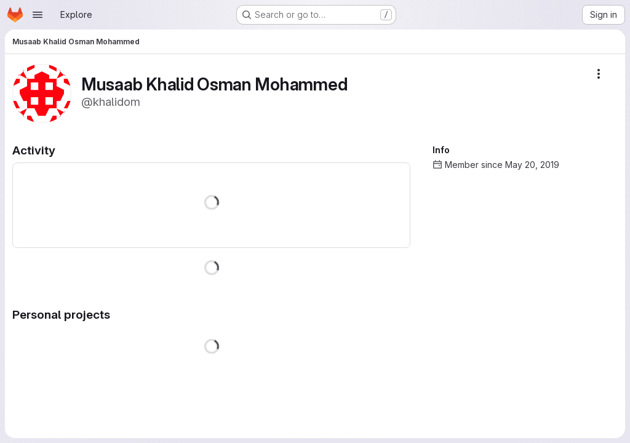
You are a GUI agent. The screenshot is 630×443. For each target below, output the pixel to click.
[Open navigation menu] (37, 15)
